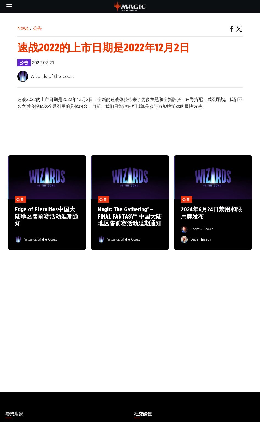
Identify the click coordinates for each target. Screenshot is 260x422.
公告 (37, 28)
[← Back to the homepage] (130, 6)
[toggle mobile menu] (9, 6)
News (23, 28)
